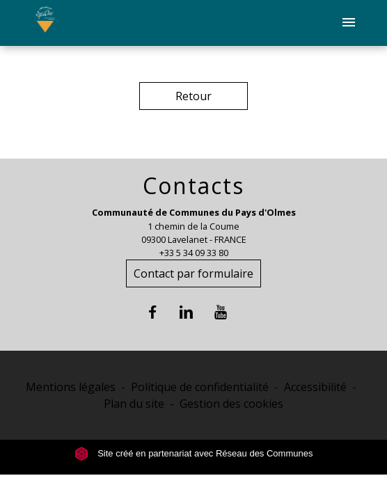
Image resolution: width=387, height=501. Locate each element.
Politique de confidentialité (200, 387)
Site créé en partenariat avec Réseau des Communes (193, 453)
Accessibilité (315, 387)
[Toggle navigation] (348, 23)
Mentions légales (71, 387)
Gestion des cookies (231, 403)
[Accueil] (45, 23)
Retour (193, 96)
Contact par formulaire (193, 273)
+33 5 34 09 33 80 (193, 252)
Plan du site (134, 403)
